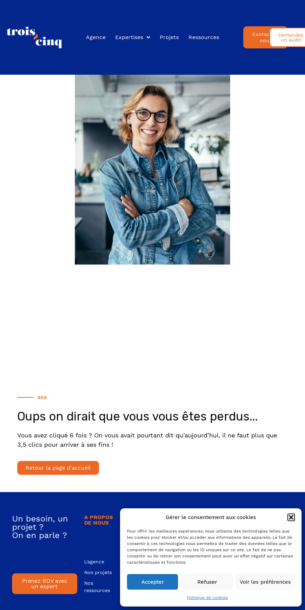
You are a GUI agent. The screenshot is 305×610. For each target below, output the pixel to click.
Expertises (132, 37)
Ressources (203, 37)
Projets (169, 37)
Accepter (152, 582)
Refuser (207, 582)
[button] (291, 517)
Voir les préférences (265, 582)
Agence (96, 37)
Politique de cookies (207, 597)
